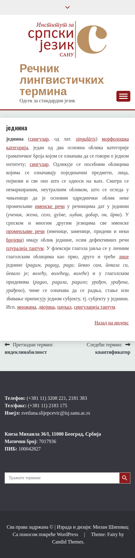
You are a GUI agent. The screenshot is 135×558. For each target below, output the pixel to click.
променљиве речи (25, 231)
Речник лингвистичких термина (62, 79)
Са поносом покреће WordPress (46, 534)
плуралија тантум (25, 248)
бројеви (14, 240)
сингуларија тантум (94, 307)
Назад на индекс (111, 322)
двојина (47, 307)
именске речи (50, 206)
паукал (64, 307)
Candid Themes (67, 541)
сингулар (39, 139)
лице (124, 256)
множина (26, 307)
